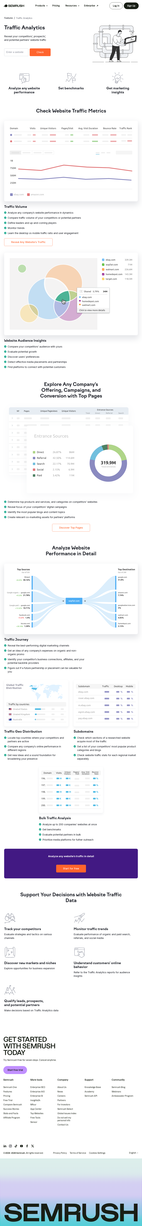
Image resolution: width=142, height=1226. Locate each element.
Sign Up (131, 6)
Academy (89, 1092)
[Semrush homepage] (13, 5)
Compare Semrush (12, 1105)
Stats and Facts (10, 1113)
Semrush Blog (118, 1087)
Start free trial (15, 1070)
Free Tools (35, 1118)
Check (40, 52)
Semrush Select (65, 1109)
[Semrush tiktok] (16, 1146)
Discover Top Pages (71, 527)
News (60, 1092)
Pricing (56, 5)
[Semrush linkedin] (5, 1146)
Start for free (71, 868)
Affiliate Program (11, 1118)
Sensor (33, 1122)
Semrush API (91, 1096)
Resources (71, 5)
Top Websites (36, 1113)
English (132, 1153)
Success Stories (11, 1109)
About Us (61, 1087)
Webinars (116, 1092)
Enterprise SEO (37, 1087)
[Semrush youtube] (21, 1146)
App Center (36, 1109)
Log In (116, 6)
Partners (61, 1100)
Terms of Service (78, 1153)
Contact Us (62, 1125)
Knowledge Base (93, 1087)
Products (40, 5)
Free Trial (7, 1100)
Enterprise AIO (37, 1092)
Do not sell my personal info (64, 1119)
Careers (61, 1096)
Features (8, 18)
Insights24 (35, 1100)
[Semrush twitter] (32, 1146)
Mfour (33, 1105)
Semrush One (10, 1087)
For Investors (63, 1105)
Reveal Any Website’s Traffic (28, 242)
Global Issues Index (66, 1113)
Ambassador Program (122, 1096)
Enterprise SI (36, 1096)
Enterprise (89, 5)
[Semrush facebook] (27, 1146)
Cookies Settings (97, 1153)
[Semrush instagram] (10, 1146)
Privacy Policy (60, 1153)
